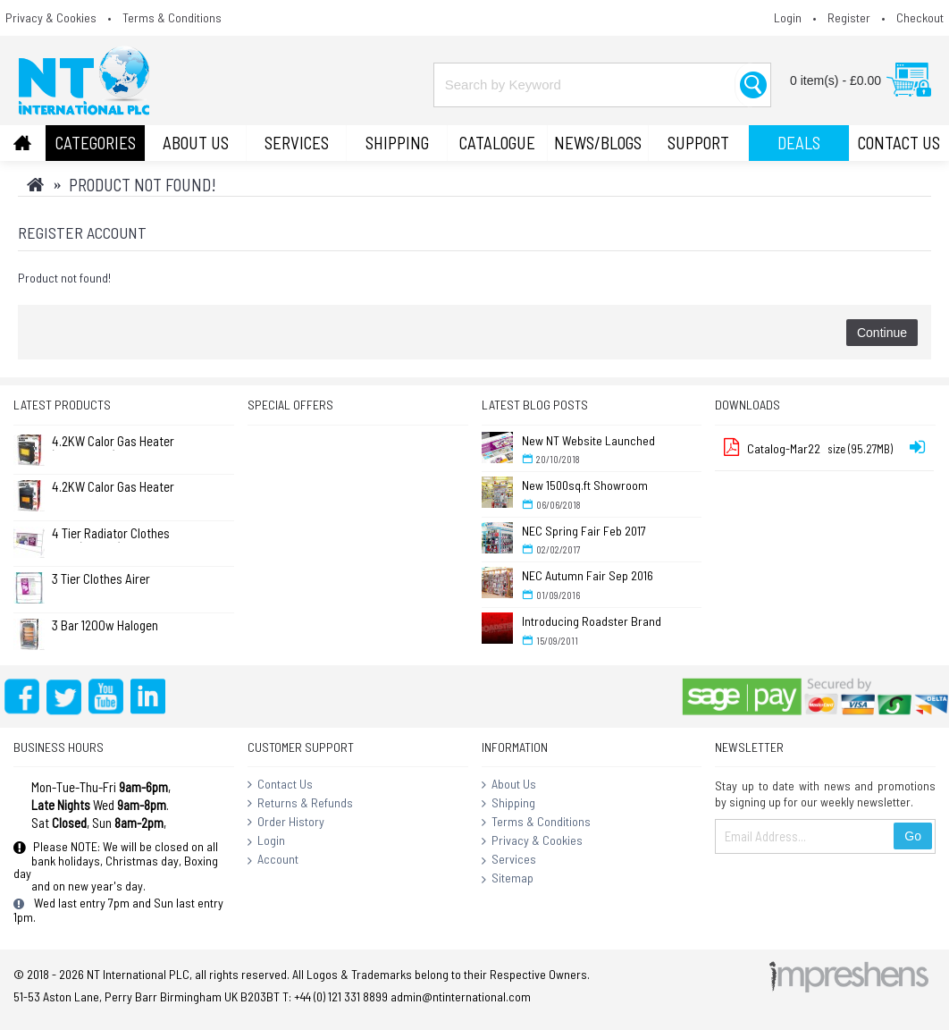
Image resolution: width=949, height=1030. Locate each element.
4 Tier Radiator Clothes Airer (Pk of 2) (111, 534)
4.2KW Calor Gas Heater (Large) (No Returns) (113, 487)
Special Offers (290, 404)
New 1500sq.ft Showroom (585, 485)
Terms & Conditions (536, 822)
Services (509, 860)
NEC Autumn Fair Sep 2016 (587, 575)
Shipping (508, 804)
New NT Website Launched (588, 440)
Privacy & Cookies (532, 841)
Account (273, 860)
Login (266, 841)
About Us (509, 785)
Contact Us (280, 785)
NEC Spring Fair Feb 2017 (584, 530)
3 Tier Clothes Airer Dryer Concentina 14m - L (111, 579)
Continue (882, 332)
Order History (286, 822)
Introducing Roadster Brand (591, 621)
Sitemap (507, 879)
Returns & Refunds (300, 804)
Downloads (747, 404)
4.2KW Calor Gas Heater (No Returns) (113, 442)
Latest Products (62, 404)
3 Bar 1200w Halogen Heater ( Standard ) (105, 626)
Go (912, 836)
